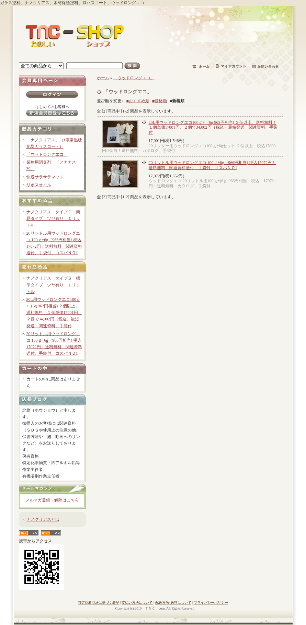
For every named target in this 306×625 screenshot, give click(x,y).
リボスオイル (38, 184)
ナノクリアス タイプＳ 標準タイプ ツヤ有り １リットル (53, 285)
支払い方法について (137, 602)
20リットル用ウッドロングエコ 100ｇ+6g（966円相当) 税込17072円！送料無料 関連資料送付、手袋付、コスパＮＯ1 (212, 165)
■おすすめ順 (137, 100)
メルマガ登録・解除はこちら (52, 500)
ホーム (103, 77)
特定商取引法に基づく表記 (98, 602)
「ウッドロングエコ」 (47, 154)
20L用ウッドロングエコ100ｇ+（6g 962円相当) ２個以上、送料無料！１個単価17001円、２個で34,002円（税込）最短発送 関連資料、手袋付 (54, 312)
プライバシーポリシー (211, 602)
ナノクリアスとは (42, 519)
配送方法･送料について (173, 602)
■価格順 (159, 100)
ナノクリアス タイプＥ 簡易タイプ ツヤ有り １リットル (53, 218)
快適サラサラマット (45, 177)
